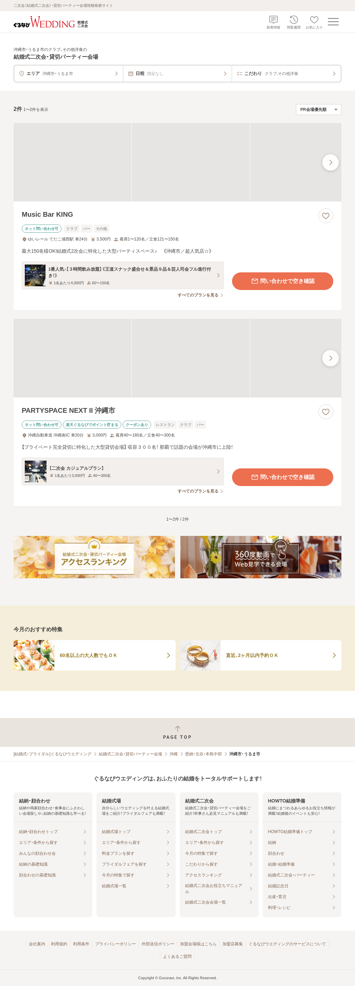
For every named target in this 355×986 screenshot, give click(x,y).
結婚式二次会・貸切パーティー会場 (130, 754)
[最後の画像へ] (330, 162)
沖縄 (174, 754)
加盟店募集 (233, 944)
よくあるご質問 (177, 956)
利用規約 (59, 944)
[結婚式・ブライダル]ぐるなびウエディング (52, 754)
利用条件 (81, 944)
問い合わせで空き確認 (283, 281)
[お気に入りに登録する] (325, 215)
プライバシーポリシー (115, 944)
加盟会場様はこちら (198, 944)
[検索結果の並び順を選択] (318, 109)
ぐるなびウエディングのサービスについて (287, 944)
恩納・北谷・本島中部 (203, 754)
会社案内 (37, 944)
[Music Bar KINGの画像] (177, 162)
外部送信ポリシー (158, 944)
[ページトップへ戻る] (177, 732)
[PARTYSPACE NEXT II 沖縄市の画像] (177, 358)
